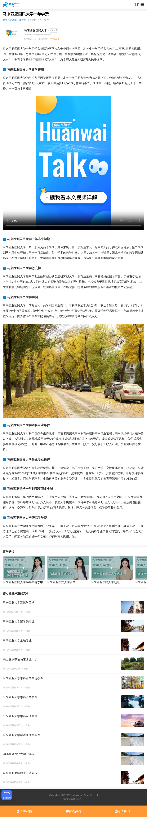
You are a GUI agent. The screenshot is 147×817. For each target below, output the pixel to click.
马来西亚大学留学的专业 (18, 621)
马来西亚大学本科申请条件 (20, 716)
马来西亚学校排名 (14, 763)
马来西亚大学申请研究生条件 (21, 735)
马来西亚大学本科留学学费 (20, 697)
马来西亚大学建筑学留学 (18, 602)
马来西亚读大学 (13, 668)
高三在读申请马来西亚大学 (20, 659)
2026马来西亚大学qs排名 (18, 754)
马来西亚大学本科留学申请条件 (23, 678)
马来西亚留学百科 (14, 687)
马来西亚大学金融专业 (17, 640)
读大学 (22, 20)
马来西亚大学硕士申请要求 (20, 773)
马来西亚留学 (10, 20)
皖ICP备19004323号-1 (73, 799)
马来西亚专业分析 (14, 612)
